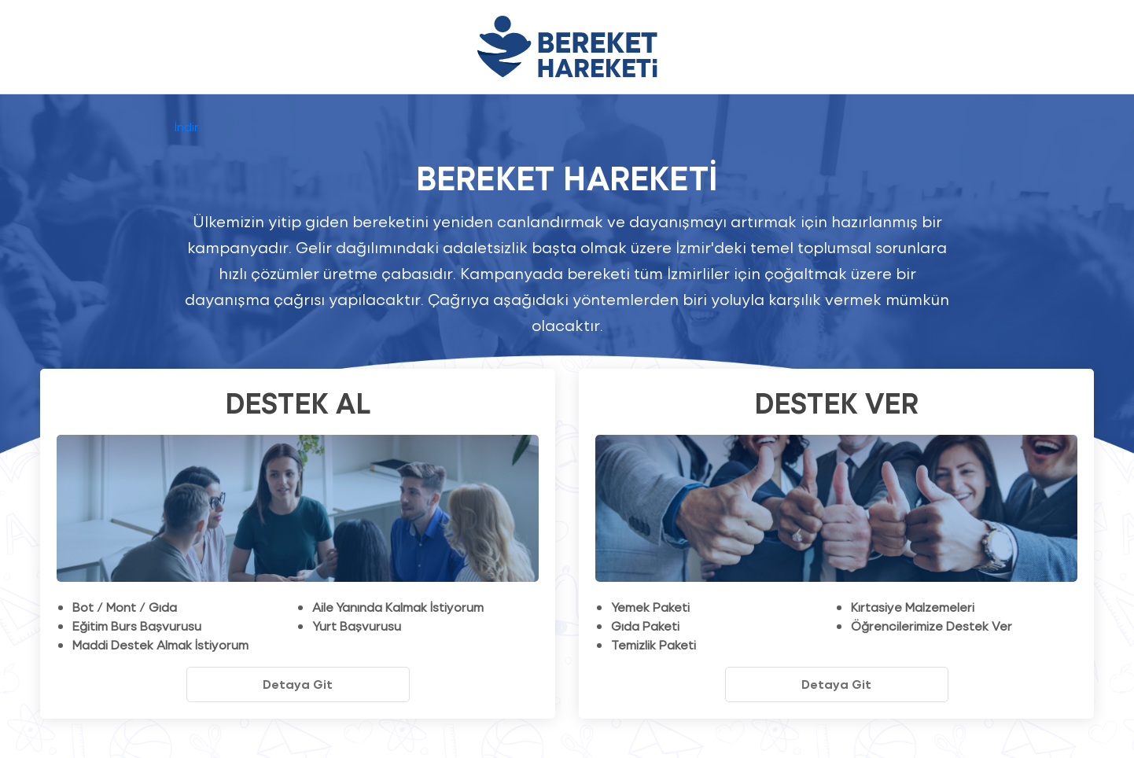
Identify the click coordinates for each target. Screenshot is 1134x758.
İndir (187, 126)
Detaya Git (298, 683)
